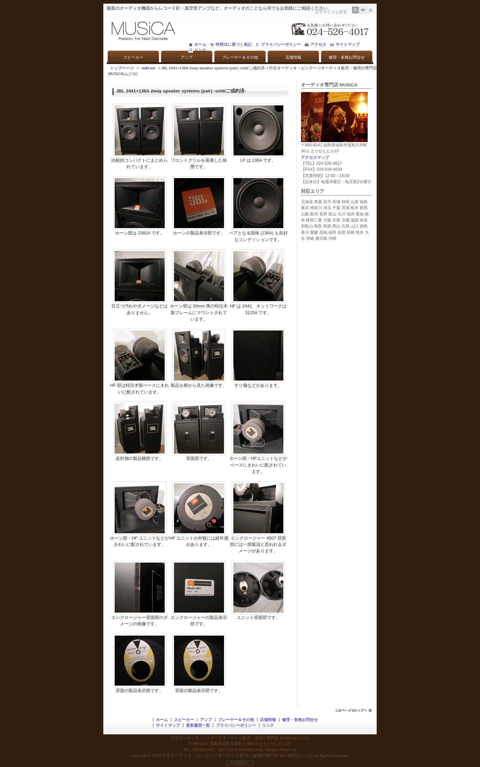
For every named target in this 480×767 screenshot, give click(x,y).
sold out (148, 68)
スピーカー (133, 57)
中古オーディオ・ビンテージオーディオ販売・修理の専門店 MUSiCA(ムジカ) (237, 755)
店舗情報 (293, 57)
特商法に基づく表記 (234, 44)
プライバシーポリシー (281, 44)
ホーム (200, 44)
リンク (200, 50)
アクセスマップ (315, 157)
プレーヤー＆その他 (240, 57)
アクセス (318, 44)
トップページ (122, 68)
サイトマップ (348, 44)
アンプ (187, 57)
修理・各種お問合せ (347, 57)
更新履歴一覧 (198, 725)
